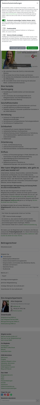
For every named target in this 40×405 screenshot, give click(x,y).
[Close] (37, 3)
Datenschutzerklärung (11, 14)
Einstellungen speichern (18, 48)
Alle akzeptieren (32, 48)
